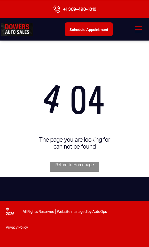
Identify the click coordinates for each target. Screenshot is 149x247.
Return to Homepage (74, 164)
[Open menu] (139, 29)
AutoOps (99, 211)
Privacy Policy (17, 227)
